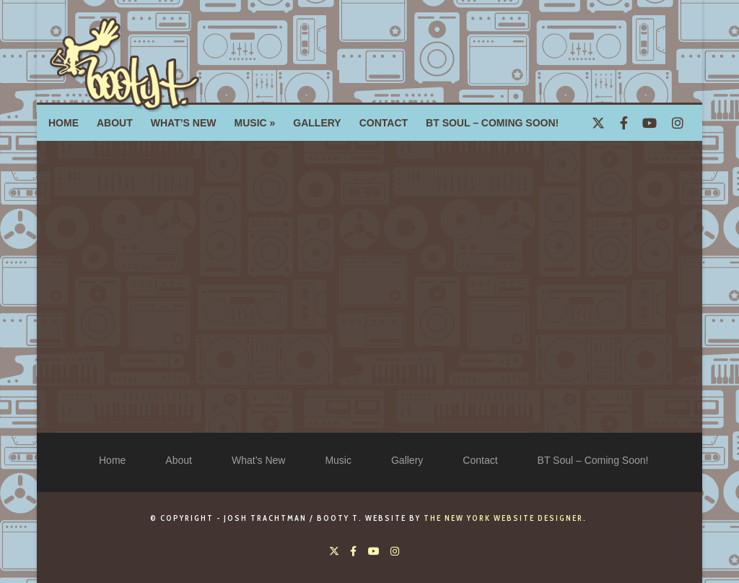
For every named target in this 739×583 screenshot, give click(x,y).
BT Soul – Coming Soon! (593, 460)
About (178, 460)
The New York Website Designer (503, 518)
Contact (480, 460)
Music (338, 460)
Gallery (407, 460)
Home (112, 460)
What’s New (258, 460)
